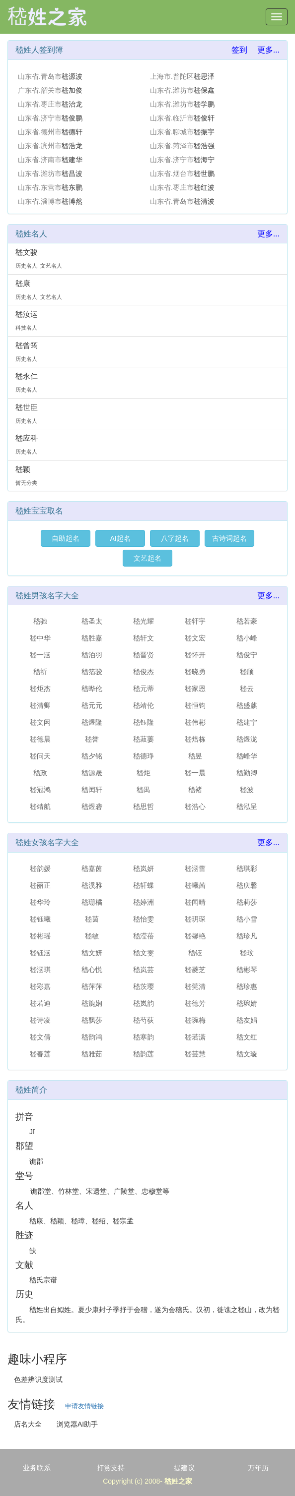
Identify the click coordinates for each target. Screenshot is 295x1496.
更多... (268, 50)
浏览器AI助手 (77, 1424)
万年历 (258, 1468)
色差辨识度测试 (38, 1379)
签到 (239, 50)
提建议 (184, 1468)
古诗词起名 (229, 538)
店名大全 (28, 1424)
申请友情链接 (84, 1406)
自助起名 (65, 538)
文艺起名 (147, 558)
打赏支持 (111, 1468)
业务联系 (37, 1468)
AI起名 (120, 538)
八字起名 (175, 538)
